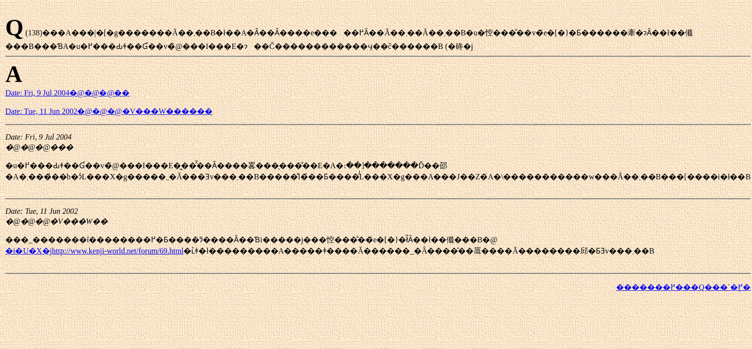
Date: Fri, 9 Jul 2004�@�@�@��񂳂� (67, 93)
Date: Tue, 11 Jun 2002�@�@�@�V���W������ (109, 111)
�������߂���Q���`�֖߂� (683, 287)
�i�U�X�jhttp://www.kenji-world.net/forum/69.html (94, 251)
